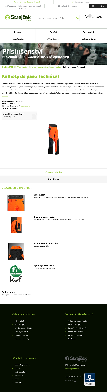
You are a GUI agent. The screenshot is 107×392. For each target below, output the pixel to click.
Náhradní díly (20, 321)
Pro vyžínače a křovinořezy (78, 328)
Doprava (18, 368)
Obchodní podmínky (22, 365)
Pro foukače (72, 339)
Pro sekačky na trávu (76, 332)
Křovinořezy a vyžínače (23, 328)
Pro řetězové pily (74, 324)
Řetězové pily (20, 324)
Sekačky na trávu (21, 332)
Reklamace (19, 376)
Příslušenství (22, 67)
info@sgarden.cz (72, 368)
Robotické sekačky (22, 339)
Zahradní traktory (21, 335)
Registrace (72, 6)
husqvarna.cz (25, 106)
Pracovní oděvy (55, 67)
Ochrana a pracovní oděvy (38, 67)
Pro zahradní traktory (76, 335)
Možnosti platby (21, 372)
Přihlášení (62, 6)
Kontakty (18, 383)
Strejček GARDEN (9, 67)
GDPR (17, 379)
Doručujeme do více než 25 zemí (27, 2)
